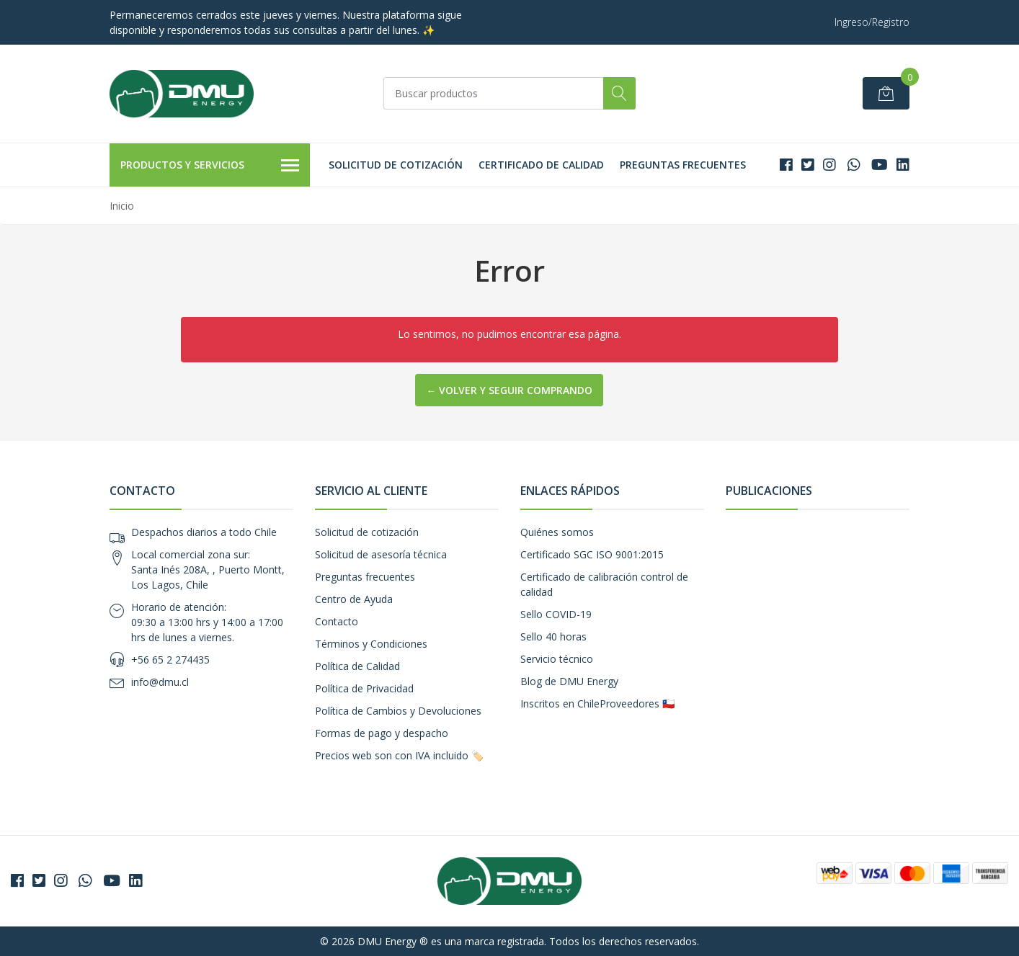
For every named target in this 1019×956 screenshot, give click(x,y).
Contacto (336, 621)
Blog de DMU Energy (569, 681)
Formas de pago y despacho (381, 733)
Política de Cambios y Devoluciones (398, 711)
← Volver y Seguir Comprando (509, 390)
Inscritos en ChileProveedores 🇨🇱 (597, 703)
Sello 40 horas (553, 636)
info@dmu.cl (160, 682)
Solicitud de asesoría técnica (381, 554)
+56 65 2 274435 (170, 659)
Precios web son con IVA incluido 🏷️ (399, 755)
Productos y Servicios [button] (209, 166)
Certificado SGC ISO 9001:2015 (592, 554)
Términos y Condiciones (371, 644)
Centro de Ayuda (354, 599)
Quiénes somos (557, 532)
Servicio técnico (556, 659)
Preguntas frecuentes (683, 164)
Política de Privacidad (364, 688)
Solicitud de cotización (396, 164)
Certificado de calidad (541, 164)
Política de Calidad (357, 666)
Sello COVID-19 (556, 614)
